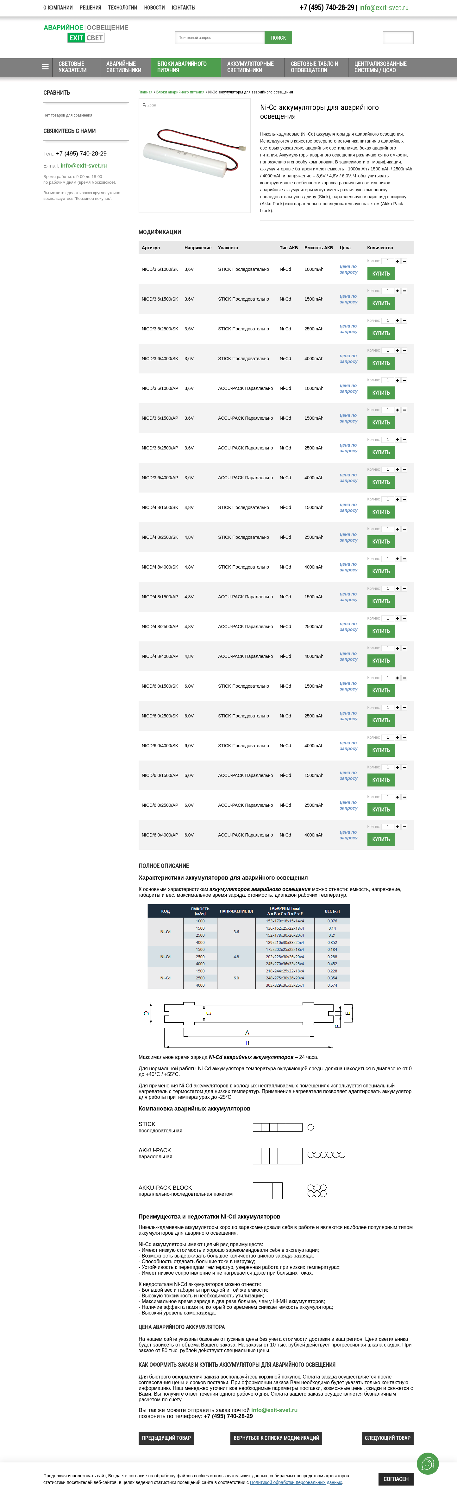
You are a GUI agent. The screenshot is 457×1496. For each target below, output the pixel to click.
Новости (154, 8)
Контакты (183, 8)
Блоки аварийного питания (182, 66)
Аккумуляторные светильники (250, 66)
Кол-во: (373, 261)
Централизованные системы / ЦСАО (380, 66)
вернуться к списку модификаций (276, 1438)
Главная (146, 92)
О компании (57, 8)
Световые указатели (72, 66)
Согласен (396, 1479)
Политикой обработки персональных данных (296, 1482)
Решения (90, 8)
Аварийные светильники (123, 66)
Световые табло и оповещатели (314, 66)
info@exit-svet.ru (384, 7)
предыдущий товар (166, 1438)
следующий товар (387, 1438)
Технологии (122, 8)
